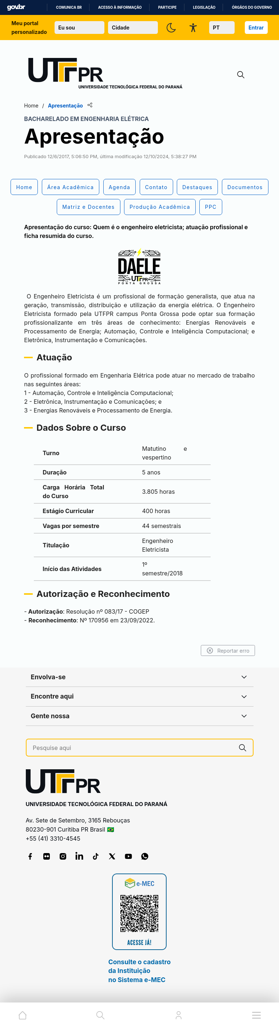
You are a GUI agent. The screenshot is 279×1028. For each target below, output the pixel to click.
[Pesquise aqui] (132, 748)
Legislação (204, 7)
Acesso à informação (120, 7)
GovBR (16, 7)
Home (35, 105)
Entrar (256, 27)
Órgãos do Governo (252, 7)
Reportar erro (224, 650)
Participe (167, 7)
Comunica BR (69, 7)
